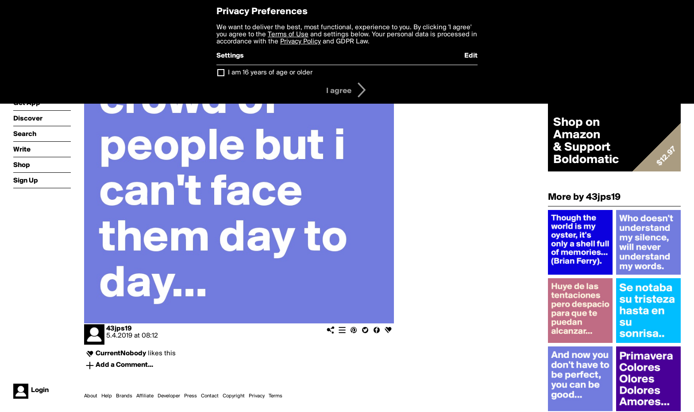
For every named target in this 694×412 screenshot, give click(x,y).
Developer (169, 396)
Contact (210, 396)
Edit (471, 55)
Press (190, 396)
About (90, 396)
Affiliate (145, 396)
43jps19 (119, 328)
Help (106, 396)
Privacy (257, 396)
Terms (275, 396)
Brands (124, 396)
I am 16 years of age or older (270, 72)
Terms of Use (288, 34)
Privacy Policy (300, 41)
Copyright (234, 396)
